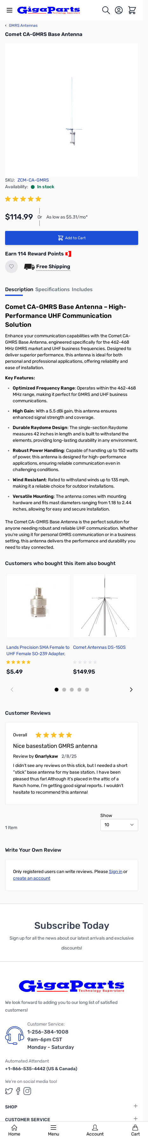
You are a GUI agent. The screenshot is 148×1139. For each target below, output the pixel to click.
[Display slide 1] (56, 689)
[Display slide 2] (64, 689)
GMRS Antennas (21, 25)
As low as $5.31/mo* (67, 217)
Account (95, 1131)
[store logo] (52, 10)
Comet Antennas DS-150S (99, 647)
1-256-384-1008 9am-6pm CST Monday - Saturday (50, 1039)
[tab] (19, 291)
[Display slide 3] (72, 689)
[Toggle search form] (106, 10)
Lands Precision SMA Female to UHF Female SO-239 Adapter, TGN (38, 654)
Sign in (115, 871)
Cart (135, 1131)
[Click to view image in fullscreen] (71, 110)
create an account (31, 878)
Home (14, 1131)
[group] (24, 199)
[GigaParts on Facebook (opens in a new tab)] (18, 1091)
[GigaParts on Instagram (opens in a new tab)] (27, 1091)
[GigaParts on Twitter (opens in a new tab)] (9, 1091)
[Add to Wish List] (11, 266)
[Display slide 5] (87, 689)
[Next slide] (131, 690)
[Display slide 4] (79, 689)
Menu (53, 1131)
